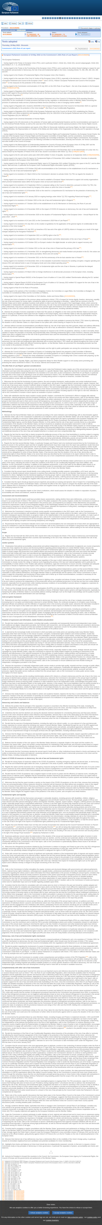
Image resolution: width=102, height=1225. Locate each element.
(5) (3, 1167)
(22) (3, 1191)
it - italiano (70, 18)
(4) (3, 1165)
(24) (3, 1194)
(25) (3, 1195)
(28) (3, 1199)
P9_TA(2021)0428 (18, 1191)
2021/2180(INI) (14, 28)
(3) (3, 1164)
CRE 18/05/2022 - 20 (33, 36)
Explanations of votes (59, 36)
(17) (3, 1184)
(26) (3, 1196)
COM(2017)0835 (78, 152)
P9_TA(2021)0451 (18, 1194)
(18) (3, 1185)
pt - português (87, 18)
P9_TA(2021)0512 (18, 1198)
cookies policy (92, 1221)
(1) (3, 1161)
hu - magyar (77, 18)
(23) (3, 1192)
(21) (3, 1189)
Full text (30, 23)
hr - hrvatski (67, 18)
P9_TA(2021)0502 (18, 1196)
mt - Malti (80, 18)
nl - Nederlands (82, 18)
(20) (3, 1188)
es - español (45, 18)
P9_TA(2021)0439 (18, 1192)
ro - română (89, 18)
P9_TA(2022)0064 (18, 1199)
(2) (3, 1163)
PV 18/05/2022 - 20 (33, 34)
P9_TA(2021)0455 (18, 1195)
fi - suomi (97, 18)
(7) (3, 1170)
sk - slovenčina (92, 18)
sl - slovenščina (94, 18)
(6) (3, 1168)
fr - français (62, 18)
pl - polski (84, 18)
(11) (3, 1175)
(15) (3, 1181)
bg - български (43, 18)
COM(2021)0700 (12, 88)
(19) (3, 1187)
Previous (14, 23)
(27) (3, 1198)
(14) (3, 1179)
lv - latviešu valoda (72, 18)
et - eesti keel (55, 18)
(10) (3, 1174)
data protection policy (75, 1221)
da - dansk (50, 18)
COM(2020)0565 (93, 155)
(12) (3, 1177)
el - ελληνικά (58, 18)
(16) (3, 1182)
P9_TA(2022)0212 (84, 34)
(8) (3, 1171)
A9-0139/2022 (7, 34)
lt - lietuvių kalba (75, 18)
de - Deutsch (53, 18)
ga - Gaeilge (65, 18)
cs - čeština (48, 18)
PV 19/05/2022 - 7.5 (58, 34)
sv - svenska (99, 18)
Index (5, 23)
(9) (3, 1172)
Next (20, 23)
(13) (3, 1178)
